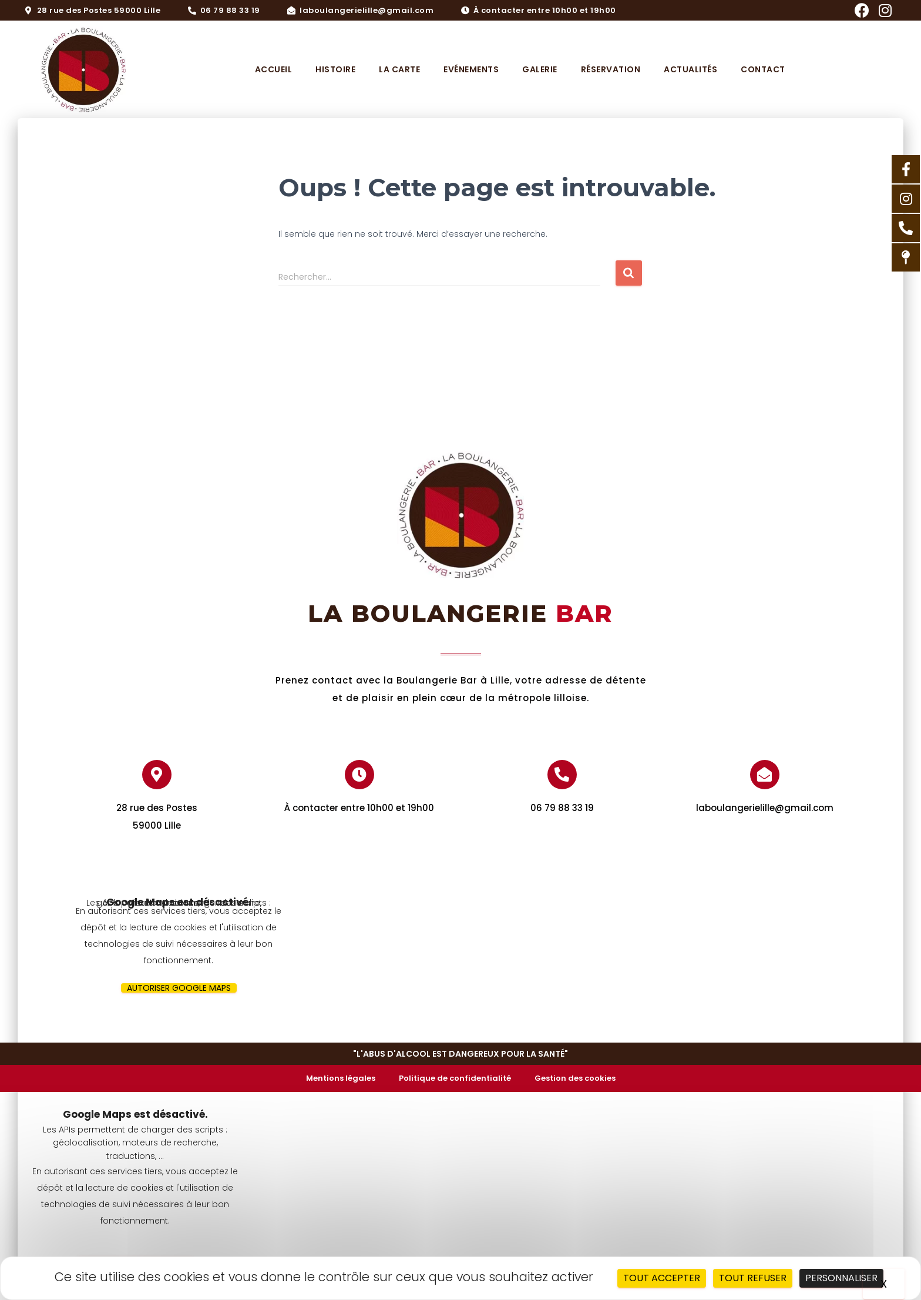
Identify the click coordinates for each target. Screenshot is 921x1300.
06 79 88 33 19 (562, 808)
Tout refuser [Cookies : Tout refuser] (752, 1278)
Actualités (690, 69)
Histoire (335, 69)
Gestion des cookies (575, 1078)
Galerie (539, 69)
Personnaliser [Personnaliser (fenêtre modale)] (841, 1278)
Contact (763, 69)
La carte (399, 69)
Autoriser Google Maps (179, 988)
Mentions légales (340, 1078)
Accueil (274, 69)
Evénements (471, 69)
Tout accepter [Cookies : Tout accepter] (661, 1278)
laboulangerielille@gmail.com (764, 808)
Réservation (611, 69)
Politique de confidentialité (455, 1078)
